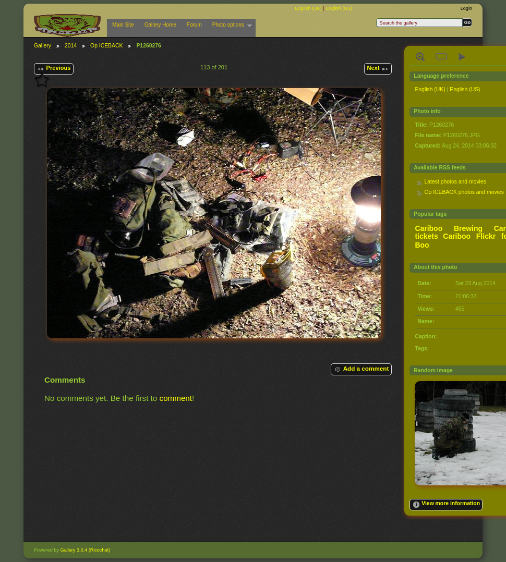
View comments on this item (441, 57)
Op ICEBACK (106, 45)
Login (466, 8)
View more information (446, 504)
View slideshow (462, 57)
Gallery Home (160, 25)
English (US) (339, 8)
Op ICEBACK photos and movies (463, 192)
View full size (420, 57)
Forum (194, 25)
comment (176, 398)
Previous (53, 69)
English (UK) (309, 8)
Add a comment (361, 369)
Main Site (123, 25)
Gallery (42, 45)
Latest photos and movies (455, 182)
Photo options (229, 25)
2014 (71, 45)
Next (378, 69)
